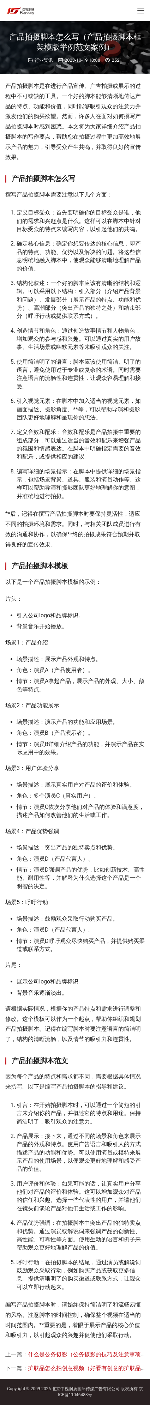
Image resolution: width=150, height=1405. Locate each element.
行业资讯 (44, 60)
